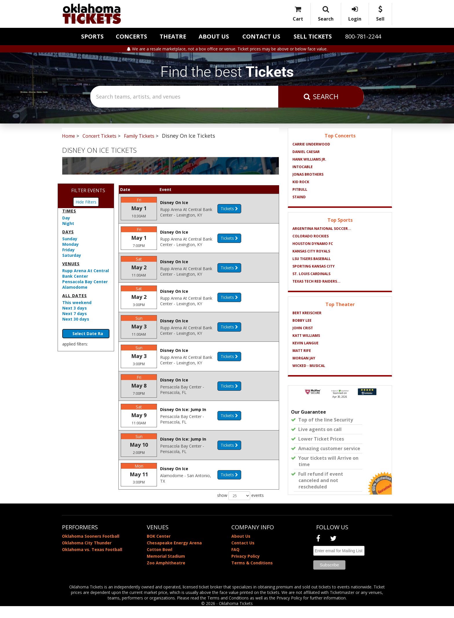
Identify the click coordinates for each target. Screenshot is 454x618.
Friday (68, 249)
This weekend (76, 302)
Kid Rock (300, 181)
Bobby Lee (302, 320)
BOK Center (159, 548)
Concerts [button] (131, 36)
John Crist (302, 328)
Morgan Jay (303, 358)
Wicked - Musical (308, 365)
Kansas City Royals (311, 251)
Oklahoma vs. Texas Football (92, 561)
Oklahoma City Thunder (86, 554)
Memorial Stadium (166, 568)
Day (66, 218)
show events (240, 509)
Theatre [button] (173, 36)
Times (69, 211)
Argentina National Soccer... (321, 228)
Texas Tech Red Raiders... (316, 281)
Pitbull (299, 189)
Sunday (69, 238)
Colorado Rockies (310, 236)
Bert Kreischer (306, 312)
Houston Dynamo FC (312, 243)
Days (68, 232)
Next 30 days (75, 319)
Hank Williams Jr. (309, 159)
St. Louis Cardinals (311, 273)
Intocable (302, 166)
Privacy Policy (245, 568)
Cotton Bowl (159, 561)
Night (68, 223)
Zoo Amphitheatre (166, 574)
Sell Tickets (313, 36)
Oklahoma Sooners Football (90, 548)
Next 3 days (74, 308)
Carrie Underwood (311, 144)
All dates (74, 295)
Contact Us (261, 36)
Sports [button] (92, 36)
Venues (71, 263)
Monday (70, 244)
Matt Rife (301, 350)
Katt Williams (306, 335)
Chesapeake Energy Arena (174, 554)
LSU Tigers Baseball (311, 258)
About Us (214, 36)
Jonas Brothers (307, 174)
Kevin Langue (305, 343)
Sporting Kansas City (313, 266)
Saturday (71, 255)
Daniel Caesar (306, 151)
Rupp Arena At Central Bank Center (85, 273)
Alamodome (74, 287)
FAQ (235, 561)
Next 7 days (74, 313)
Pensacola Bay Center (85, 281)
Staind (299, 197)
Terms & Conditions (252, 574)
